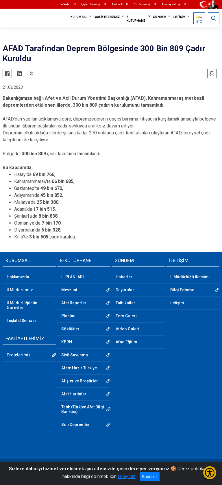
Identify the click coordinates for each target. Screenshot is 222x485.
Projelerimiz (19, 355)
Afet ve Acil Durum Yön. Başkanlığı (131, 4)
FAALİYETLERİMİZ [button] (107, 17)
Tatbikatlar (125, 303)
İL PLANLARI (72, 277)
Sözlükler (70, 329)
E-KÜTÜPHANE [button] (136, 19)
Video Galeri (127, 329)
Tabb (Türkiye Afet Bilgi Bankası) (82, 409)
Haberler (124, 277)
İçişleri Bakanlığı (91, 4)
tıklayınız (127, 476)
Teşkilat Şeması (21, 320)
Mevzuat (69, 290)
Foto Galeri (126, 316)
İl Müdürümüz (20, 290)
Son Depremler (75, 424)
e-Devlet (65, 4)
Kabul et (149, 476)
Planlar (68, 316)
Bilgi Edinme (182, 290)
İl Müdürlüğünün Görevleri (22, 305)
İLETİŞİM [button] (179, 17)
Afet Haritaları (74, 394)
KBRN (66, 342)
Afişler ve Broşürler (79, 381)
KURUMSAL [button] (79, 17)
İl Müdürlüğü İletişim (189, 277)
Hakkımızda (18, 277)
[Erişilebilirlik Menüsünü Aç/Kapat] (209, 472)
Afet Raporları (74, 303)
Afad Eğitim (126, 342)
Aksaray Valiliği (171, 4)
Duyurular (125, 290)
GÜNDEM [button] (159, 17)
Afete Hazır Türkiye (79, 368)
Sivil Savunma (74, 355)
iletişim (177, 303)
